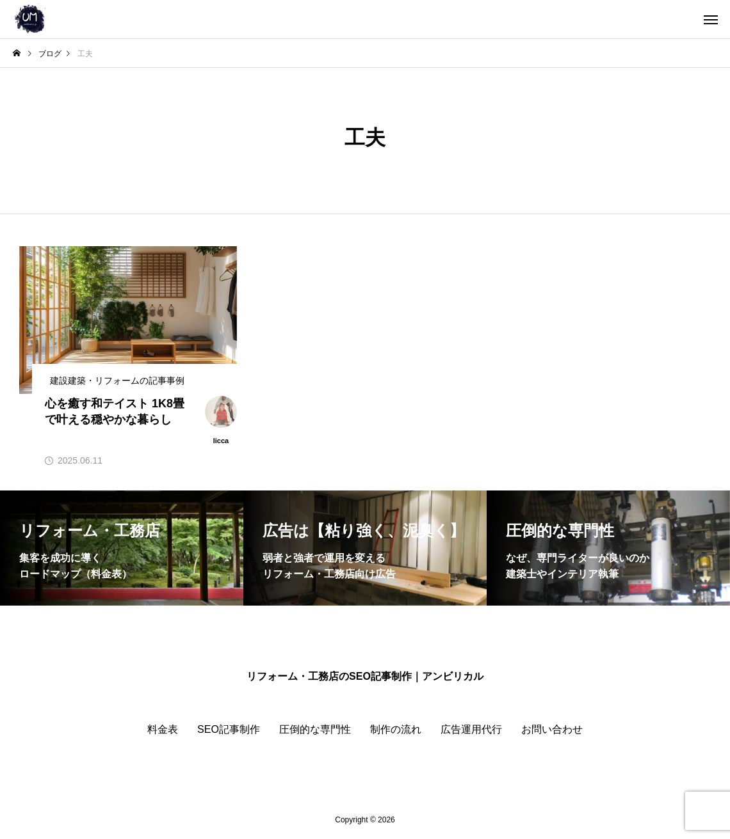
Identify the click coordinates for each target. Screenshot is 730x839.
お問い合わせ (552, 729)
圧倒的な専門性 (315, 729)
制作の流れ (395, 729)
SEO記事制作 (228, 729)
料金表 (162, 729)
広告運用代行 (471, 729)
